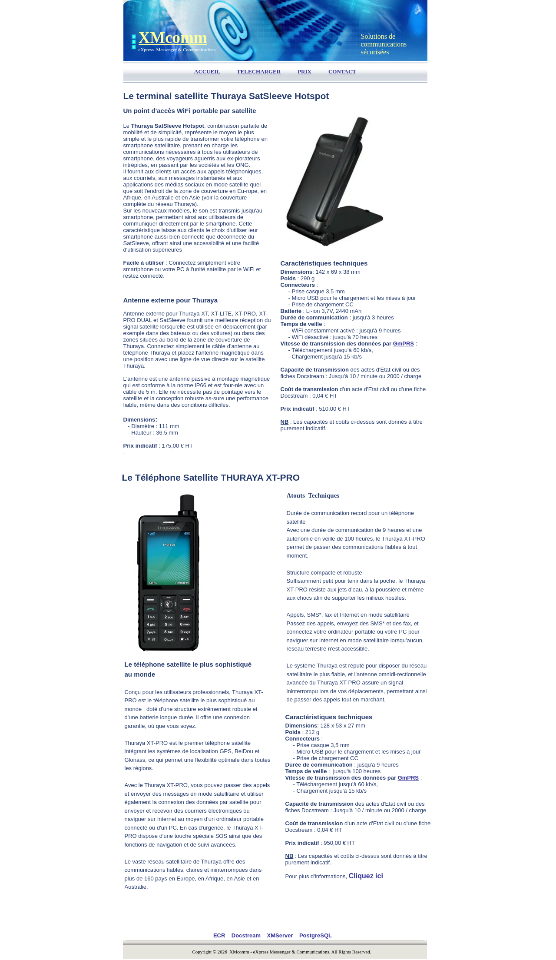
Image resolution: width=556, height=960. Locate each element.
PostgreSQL (315, 935)
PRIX (304, 71)
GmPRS (403, 343)
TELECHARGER (259, 71)
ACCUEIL (207, 71)
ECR (219, 935)
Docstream (246, 935)
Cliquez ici (366, 876)
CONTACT (342, 71)
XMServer (280, 935)
